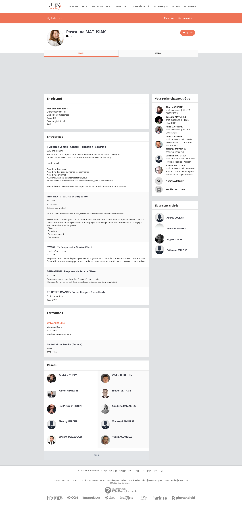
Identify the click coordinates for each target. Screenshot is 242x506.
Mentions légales (155, 480)
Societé (103, 480)
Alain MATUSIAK (174, 136)
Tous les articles (170, 480)
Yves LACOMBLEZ (122, 436)
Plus (96, 455)
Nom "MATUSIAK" (175, 180)
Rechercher (56, 18)
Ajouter (189, 32)
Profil (81, 53)
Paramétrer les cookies (137, 480)
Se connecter (185, 18)
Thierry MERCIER (68, 421)
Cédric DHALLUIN (122, 375)
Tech (85, 6)
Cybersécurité (140, 6)
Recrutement (93, 480)
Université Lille (56, 323)
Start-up (120, 6)
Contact (74, 480)
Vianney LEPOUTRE (123, 421)
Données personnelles (116, 480)
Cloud (176, 6)
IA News (73, 6)
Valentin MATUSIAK (176, 155)
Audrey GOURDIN (175, 217)
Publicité (82, 480)
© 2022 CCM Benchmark (121, 483)
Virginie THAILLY (175, 239)
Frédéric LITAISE (121, 390)
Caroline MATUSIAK (176, 116)
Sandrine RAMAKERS (124, 406)
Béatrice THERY (67, 375)
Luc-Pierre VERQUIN (69, 406)
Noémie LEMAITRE (176, 228)
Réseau (158, 53)
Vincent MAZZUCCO (70, 436)
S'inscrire (169, 18)
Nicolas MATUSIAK (175, 165)
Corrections (183, 480)
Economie (190, 6)
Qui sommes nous (61, 480)
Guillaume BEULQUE (177, 250)
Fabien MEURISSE (68, 390)
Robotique (160, 6)
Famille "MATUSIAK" (176, 189)
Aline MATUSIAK (174, 107)
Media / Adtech (101, 6)
